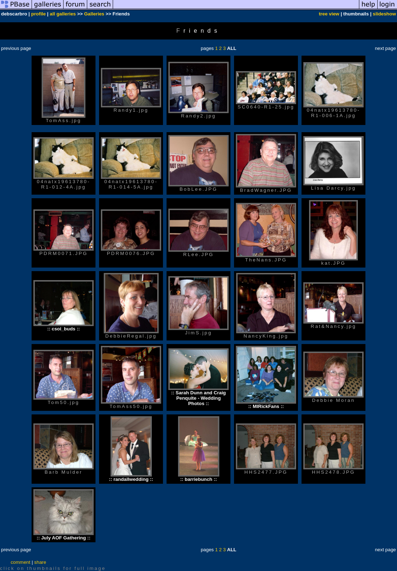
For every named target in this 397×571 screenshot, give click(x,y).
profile (38, 14)
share (40, 562)
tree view (329, 14)
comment (21, 562)
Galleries (94, 14)
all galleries (63, 14)
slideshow (384, 14)
